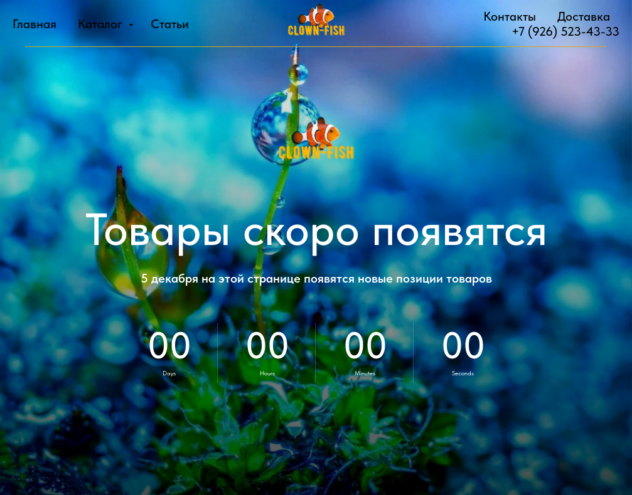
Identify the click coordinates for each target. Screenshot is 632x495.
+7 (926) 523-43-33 (565, 31)
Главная (34, 23)
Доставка (583, 16)
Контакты (509, 16)
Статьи (170, 23)
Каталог (102, 23)
